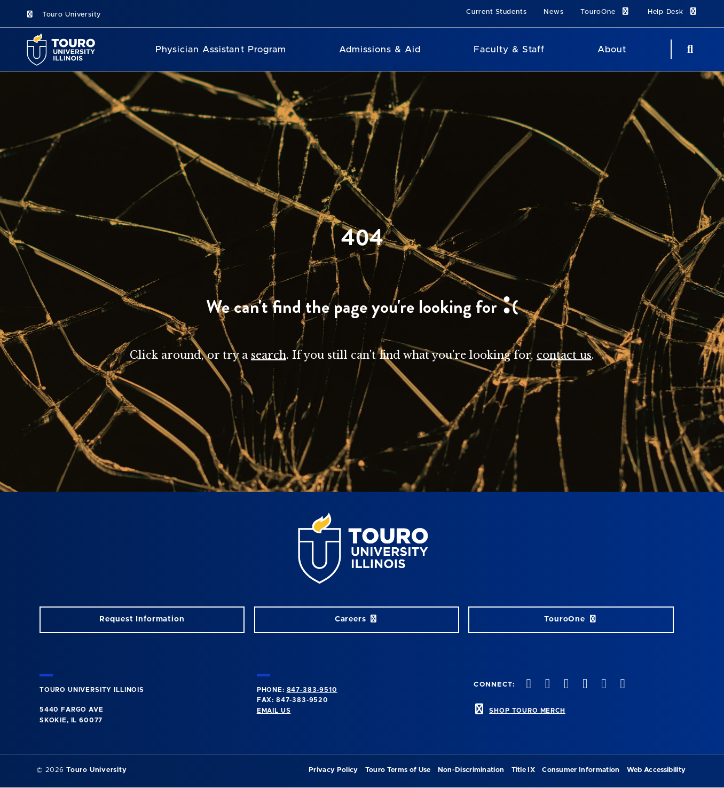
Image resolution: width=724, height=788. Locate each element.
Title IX (523, 770)
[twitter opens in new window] (527, 685)
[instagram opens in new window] (546, 685)
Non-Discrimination (471, 770)
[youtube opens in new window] (584, 685)
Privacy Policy (333, 770)
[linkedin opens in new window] (603, 685)
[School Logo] (64, 49)
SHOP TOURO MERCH (527, 710)
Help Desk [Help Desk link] (673, 11)
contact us (564, 355)
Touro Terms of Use (398, 770)
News (553, 12)
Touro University (63, 14)
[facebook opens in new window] (621, 685)
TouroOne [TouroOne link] (605, 11)
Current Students (496, 12)
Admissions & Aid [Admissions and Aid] (380, 49)
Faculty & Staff (509, 49)
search (268, 355)
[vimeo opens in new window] (565, 685)
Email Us (274, 710)
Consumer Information (580, 770)
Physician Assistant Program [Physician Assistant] (220, 49)
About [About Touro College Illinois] (611, 49)
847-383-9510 (312, 690)
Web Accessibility (656, 770)
